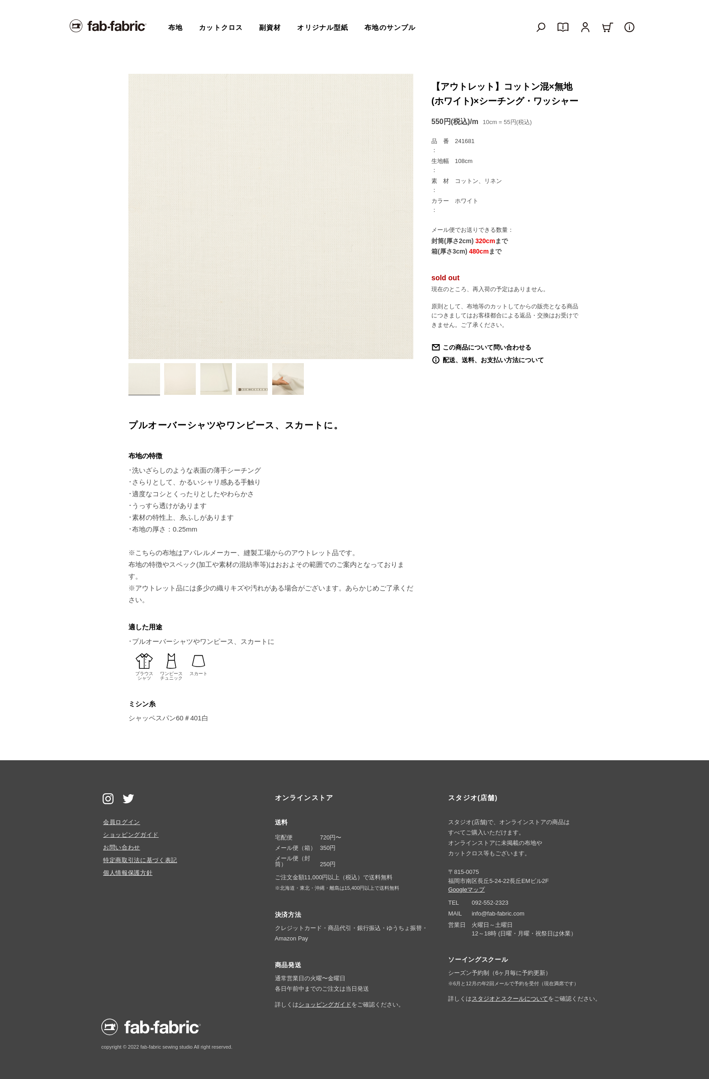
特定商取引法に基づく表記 (140, 860)
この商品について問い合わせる (487, 347)
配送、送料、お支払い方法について (493, 360)
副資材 (270, 27)
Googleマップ (466, 889)
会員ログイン (121, 822)
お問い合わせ (121, 847)
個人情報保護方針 (127, 872)
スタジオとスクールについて (510, 998)
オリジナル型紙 (322, 27)
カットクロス (221, 27)
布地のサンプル (390, 27)
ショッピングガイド (131, 834)
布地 (175, 27)
